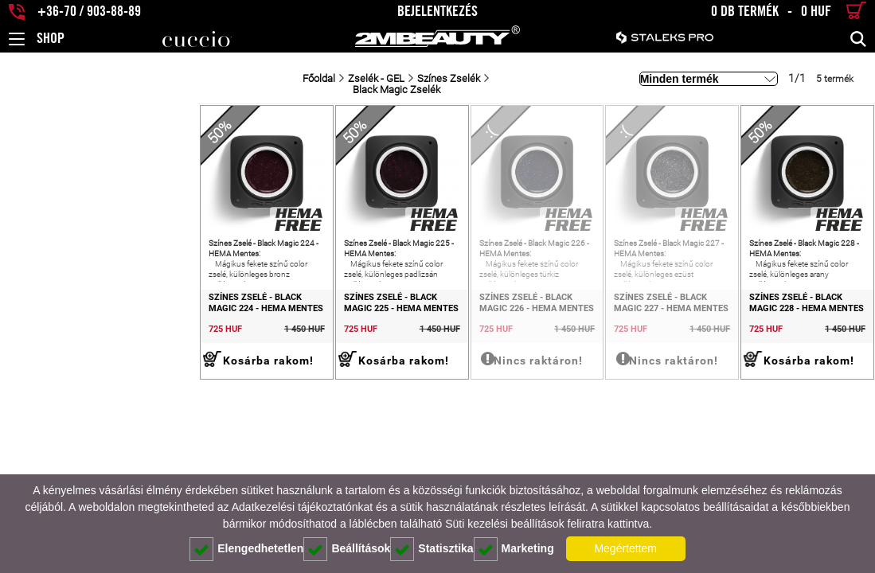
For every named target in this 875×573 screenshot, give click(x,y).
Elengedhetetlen (246, 549)
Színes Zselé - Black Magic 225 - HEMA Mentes (257, 333)
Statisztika (431, 549)
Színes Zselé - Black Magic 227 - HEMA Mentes (607, 333)
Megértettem (625, 548)
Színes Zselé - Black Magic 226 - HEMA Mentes (433, 333)
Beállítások (346, 549)
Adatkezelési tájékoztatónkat (302, 507)
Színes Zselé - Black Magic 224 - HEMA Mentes (82, 333)
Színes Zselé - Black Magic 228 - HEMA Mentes (782, 333)
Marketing (514, 549)
